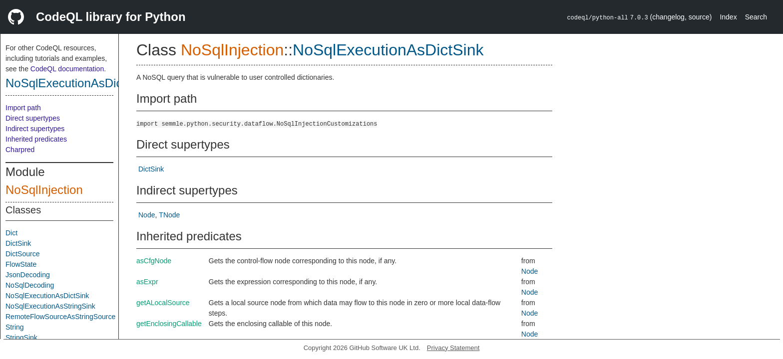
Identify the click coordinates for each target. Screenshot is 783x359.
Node (146, 215)
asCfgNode (153, 261)
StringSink (21, 338)
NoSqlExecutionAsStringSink (50, 306)
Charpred (19, 150)
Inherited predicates (36, 139)
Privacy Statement (453, 348)
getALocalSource (163, 303)
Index (728, 17)
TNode (169, 215)
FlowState (20, 264)
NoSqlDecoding (29, 285)
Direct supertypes (32, 118)
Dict (11, 233)
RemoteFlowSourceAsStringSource (60, 317)
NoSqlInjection (44, 189)
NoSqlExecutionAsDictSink (77, 83)
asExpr (147, 282)
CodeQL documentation (67, 69)
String (14, 327)
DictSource (22, 254)
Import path (23, 108)
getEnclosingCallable (169, 324)
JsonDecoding (27, 275)
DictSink (18, 243)
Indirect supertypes (34, 129)
